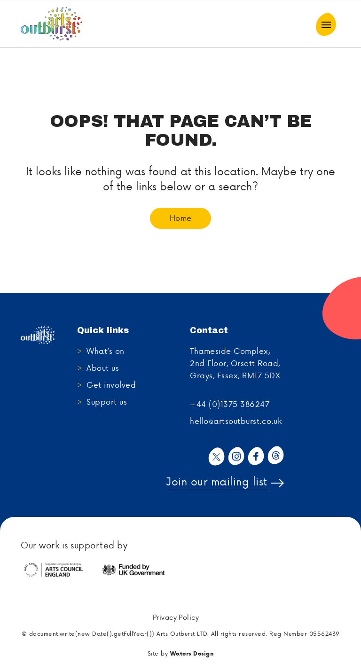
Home (181, 217)
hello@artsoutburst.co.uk (236, 420)
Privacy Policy (176, 618)
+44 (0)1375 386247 (229, 403)
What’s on (105, 350)
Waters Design (192, 653)
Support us (106, 401)
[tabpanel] (61, 570)
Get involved (111, 384)
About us (102, 367)
